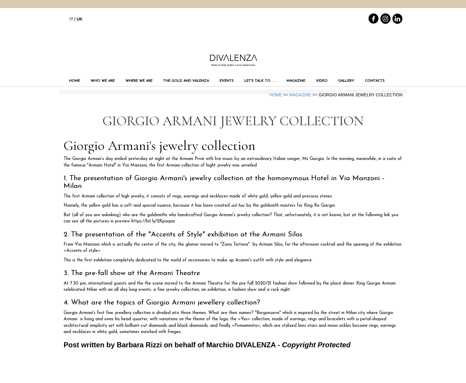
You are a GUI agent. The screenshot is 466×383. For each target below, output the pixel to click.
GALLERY (346, 81)
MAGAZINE (295, 81)
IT (71, 19)
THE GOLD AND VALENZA (186, 81)
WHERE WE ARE (138, 81)
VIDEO (322, 81)
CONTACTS (375, 81)
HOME (74, 81)
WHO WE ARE (103, 81)
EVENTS (227, 81)
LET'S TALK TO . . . (260, 81)
